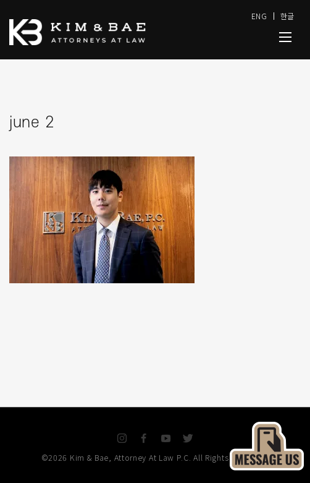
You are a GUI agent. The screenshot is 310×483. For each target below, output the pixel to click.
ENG (259, 16)
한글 (287, 16)
